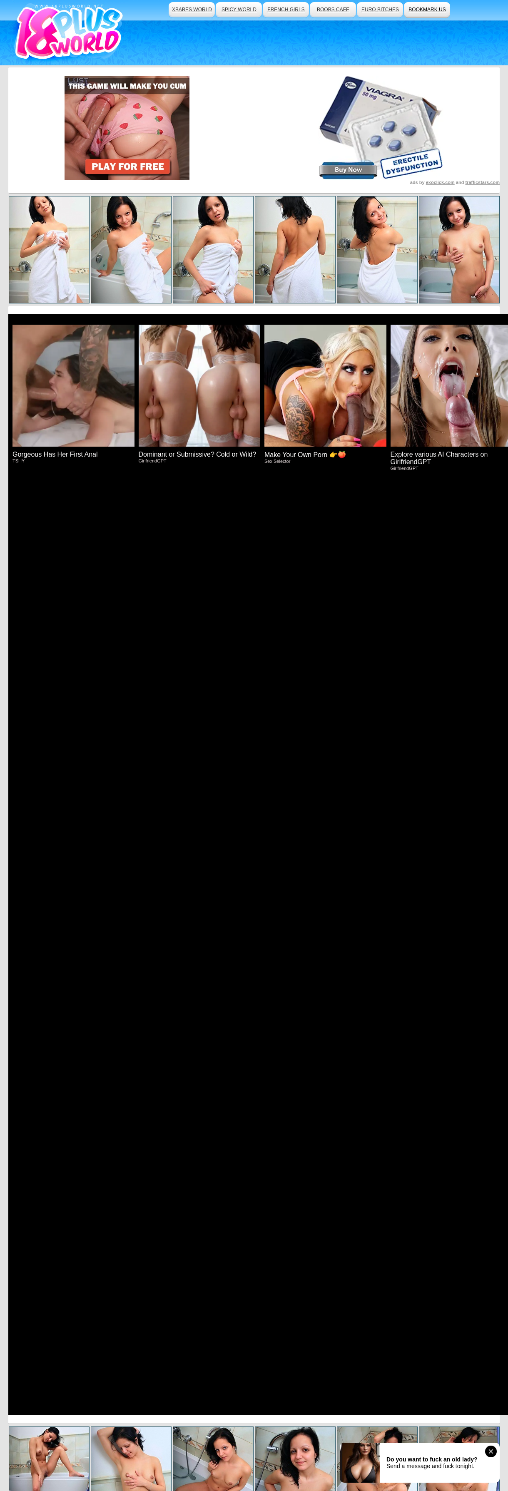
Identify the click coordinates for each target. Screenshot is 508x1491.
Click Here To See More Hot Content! (254, 623)
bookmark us (427, 9)
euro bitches (380, 9)
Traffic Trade (198, 1462)
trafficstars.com (482, 182)
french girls (285, 9)
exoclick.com (440, 182)
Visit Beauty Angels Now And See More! (254, 825)
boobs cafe (333, 9)
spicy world (239, 9)
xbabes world (192, 9)
